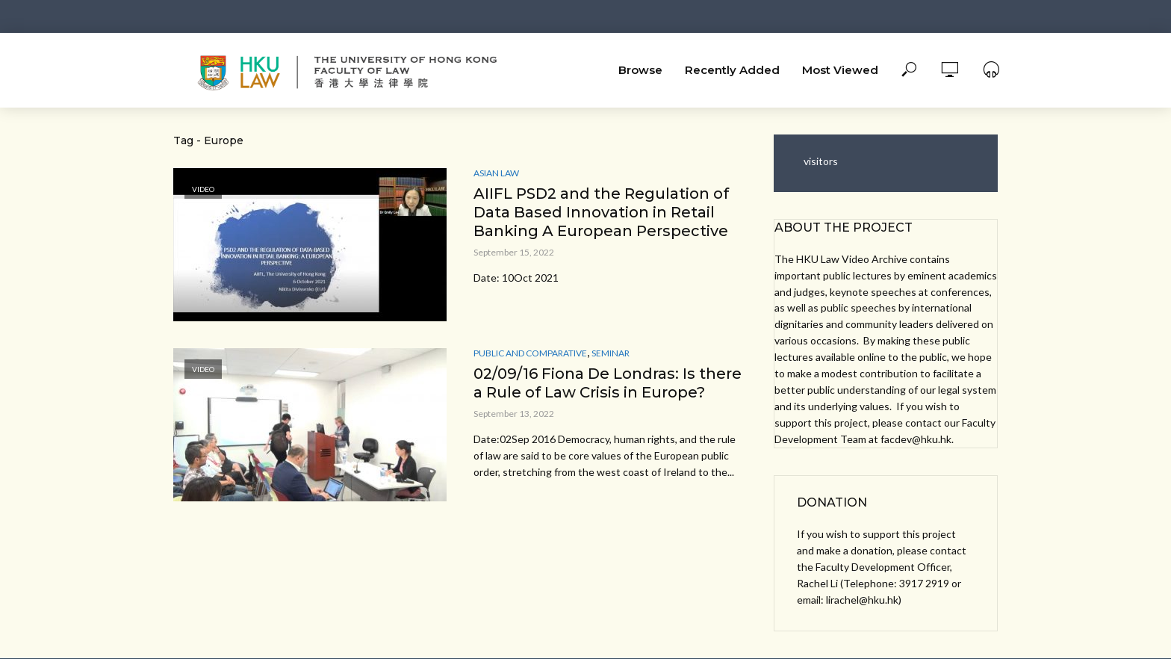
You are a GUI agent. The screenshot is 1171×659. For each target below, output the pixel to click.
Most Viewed (840, 70)
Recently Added (732, 70)
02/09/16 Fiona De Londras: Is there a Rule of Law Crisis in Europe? (607, 383)
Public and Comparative (530, 353)
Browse (640, 70)
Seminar (610, 353)
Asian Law (496, 173)
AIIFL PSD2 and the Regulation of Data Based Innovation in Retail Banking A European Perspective (601, 212)
